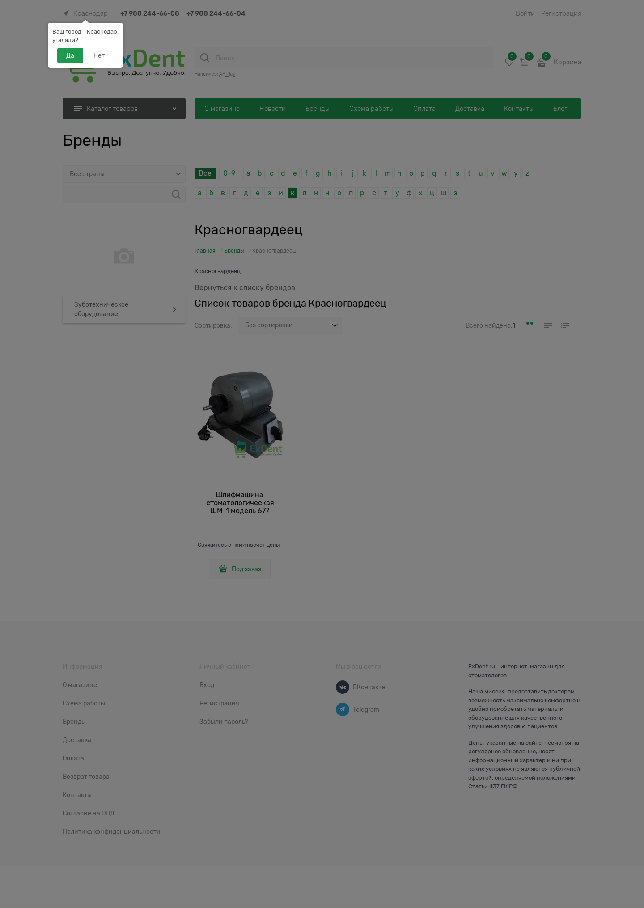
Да (70, 55)
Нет (99, 55)
